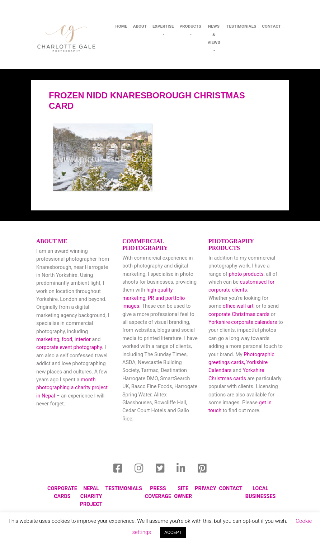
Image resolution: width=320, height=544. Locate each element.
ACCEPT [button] (173, 532)
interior (83, 339)
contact (271, 26)
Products (190, 26)
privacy (205, 488)
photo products (246, 274)
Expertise (163, 26)
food (67, 339)
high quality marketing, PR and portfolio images (153, 298)
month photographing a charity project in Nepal (72, 388)
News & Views (213, 34)
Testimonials (241, 26)
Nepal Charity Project (91, 496)
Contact (231, 488)
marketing (47, 339)
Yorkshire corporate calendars (242, 322)
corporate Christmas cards (239, 314)
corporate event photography (69, 347)
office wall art (237, 306)
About (140, 26)
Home (121, 26)
